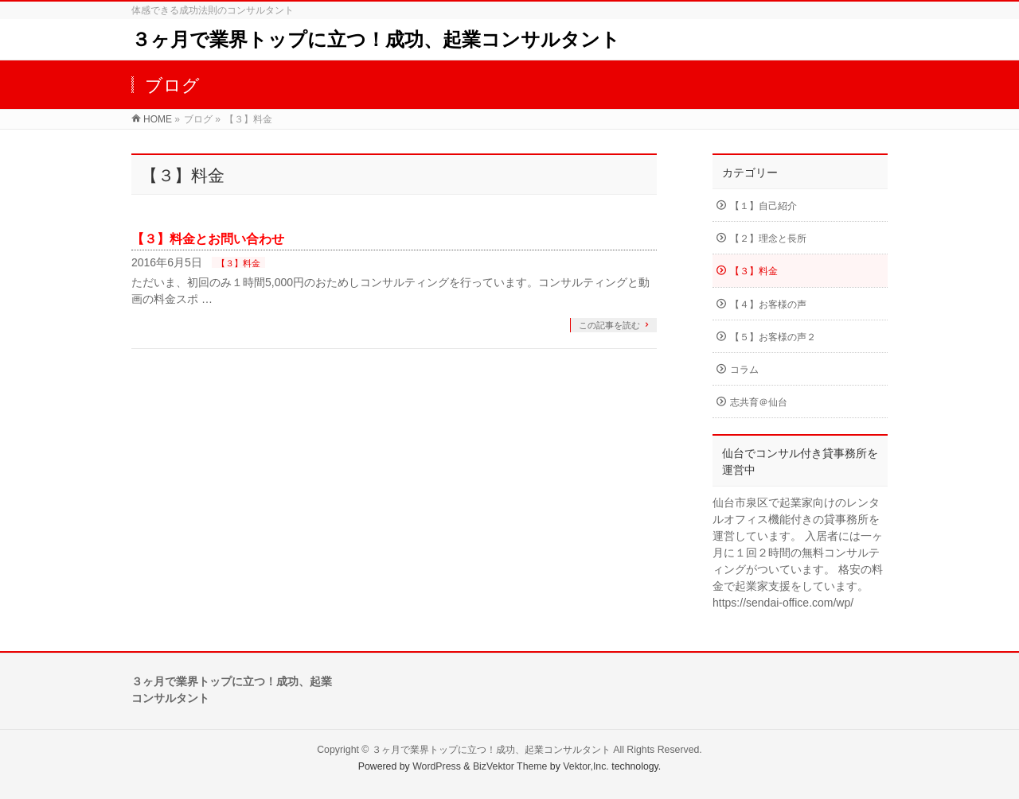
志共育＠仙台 (758, 402)
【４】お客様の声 (768, 304)
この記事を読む (609, 325)
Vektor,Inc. (586, 766)
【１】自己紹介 (763, 205)
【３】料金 (238, 263)
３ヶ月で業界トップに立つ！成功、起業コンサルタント (375, 39)
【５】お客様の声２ (773, 337)
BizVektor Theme (510, 766)
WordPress (436, 766)
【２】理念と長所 (768, 238)
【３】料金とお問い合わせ (207, 239)
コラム (744, 369)
